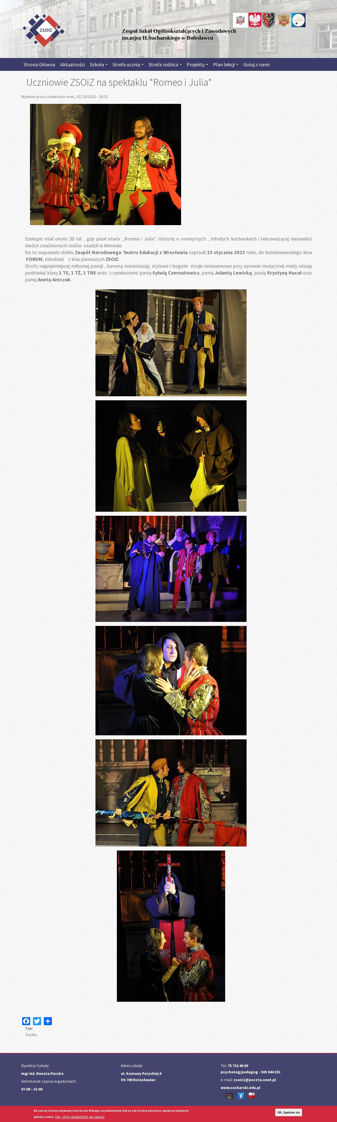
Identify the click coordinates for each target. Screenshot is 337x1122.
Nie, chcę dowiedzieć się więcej (80, 1117)
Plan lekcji (225, 64)
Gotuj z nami (256, 64)
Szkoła (99, 64)
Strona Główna (39, 64)
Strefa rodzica (165, 64)
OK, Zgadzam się (289, 1112)
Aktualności (72, 64)
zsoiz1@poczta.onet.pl (254, 1079)
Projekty (197, 64)
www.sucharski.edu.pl (240, 1087)
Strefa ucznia (128, 64)
